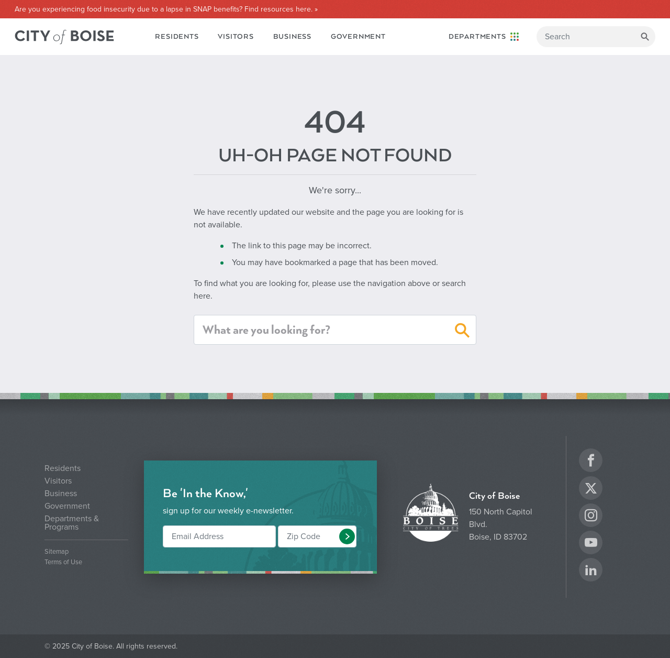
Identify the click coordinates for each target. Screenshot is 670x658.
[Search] (596, 36)
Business (292, 36)
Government (358, 36)
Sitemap (56, 552)
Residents (176, 36)
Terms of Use (63, 562)
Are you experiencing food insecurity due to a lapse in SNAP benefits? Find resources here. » (166, 9)
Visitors (235, 36)
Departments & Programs (71, 522)
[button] (462, 332)
